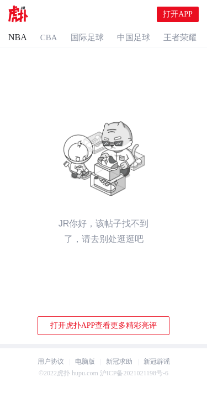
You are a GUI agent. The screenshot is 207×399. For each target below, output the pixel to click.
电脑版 (85, 361)
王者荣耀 (180, 37)
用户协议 (51, 361)
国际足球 (87, 37)
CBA (48, 37)
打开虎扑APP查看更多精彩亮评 (103, 325)
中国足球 (133, 37)
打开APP (178, 14)
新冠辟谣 (157, 361)
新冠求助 (119, 361)
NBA (17, 37)
